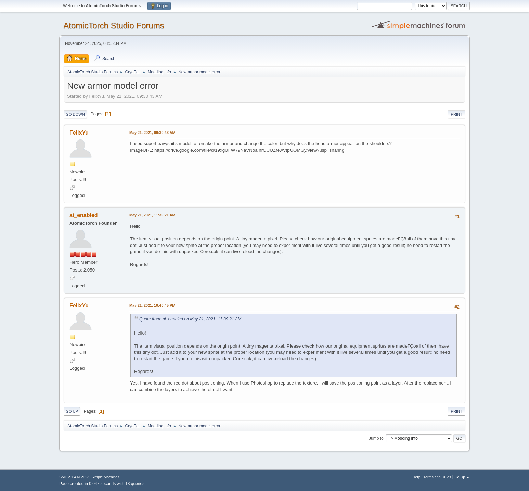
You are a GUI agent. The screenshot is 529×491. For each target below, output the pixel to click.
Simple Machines (105, 477)
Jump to (376, 438)
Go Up (72, 411)
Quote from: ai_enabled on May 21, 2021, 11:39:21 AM (190, 319)
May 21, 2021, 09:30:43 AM (152, 132)
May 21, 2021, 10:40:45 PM (152, 305)
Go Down (75, 114)
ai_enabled (83, 215)
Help (416, 477)
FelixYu (79, 133)
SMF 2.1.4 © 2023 (74, 477)
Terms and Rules (437, 477)
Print (456, 114)
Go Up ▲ (462, 477)
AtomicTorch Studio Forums (113, 25)
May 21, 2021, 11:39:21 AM (152, 215)
